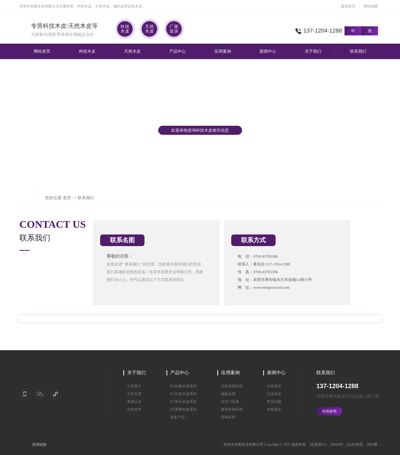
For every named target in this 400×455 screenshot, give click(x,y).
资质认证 (132, 402)
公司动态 (272, 386)
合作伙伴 (132, 409)
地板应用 (226, 394)
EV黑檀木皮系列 (181, 409)
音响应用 (226, 417)
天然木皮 (132, 51)
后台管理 (355, 444)
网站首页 (42, 51)
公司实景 (132, 394)
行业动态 (272, 394)
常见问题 (272, 402)
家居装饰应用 (230, 409)
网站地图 (371, 6)
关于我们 (313, 51)
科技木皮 (87, 51)
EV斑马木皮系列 (181, 402)
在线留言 (272, 409)
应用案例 (222, 51)
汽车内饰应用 (230, 386)
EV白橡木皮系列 (181, 386)
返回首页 (348, 6)
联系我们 (358, 51)
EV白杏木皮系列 (181, 394)
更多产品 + (176, 417)
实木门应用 (228, 402)
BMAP (336, 444)
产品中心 (177, 51)
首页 (67, 198)
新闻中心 (268, 51)
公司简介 (132, 386)
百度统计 (318, 444)
